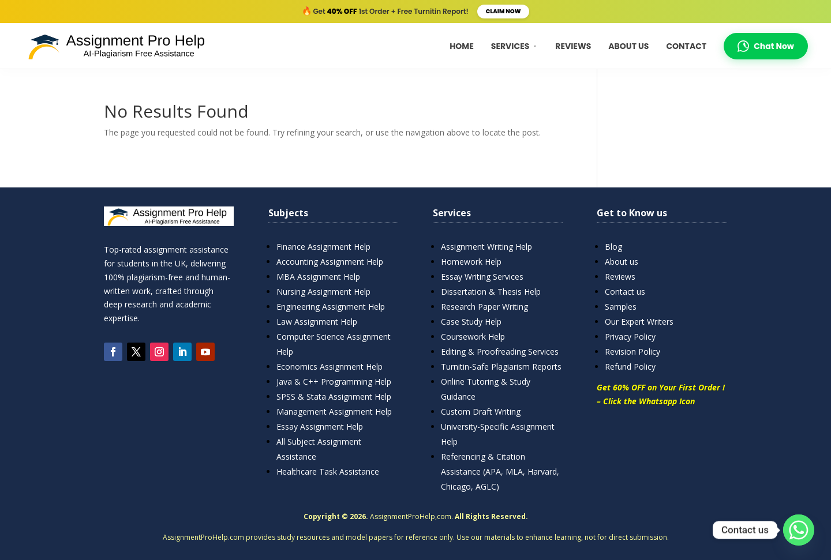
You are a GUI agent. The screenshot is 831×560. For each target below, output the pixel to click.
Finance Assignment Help (323, 246)
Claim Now (503, 11)
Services (514, 46)
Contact (686, 46)
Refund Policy (630, 366)
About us (621, 261)
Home (462, 46)
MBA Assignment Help (318, 276)
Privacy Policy (630, 336)
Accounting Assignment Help (329, 261)
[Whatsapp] (798, 530)
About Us (628, 46)
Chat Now (766, 46)
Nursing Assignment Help (323, 291)
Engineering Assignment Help (330, 306)
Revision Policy (632, 351)
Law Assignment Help (316, 321)
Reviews (573, 46)
